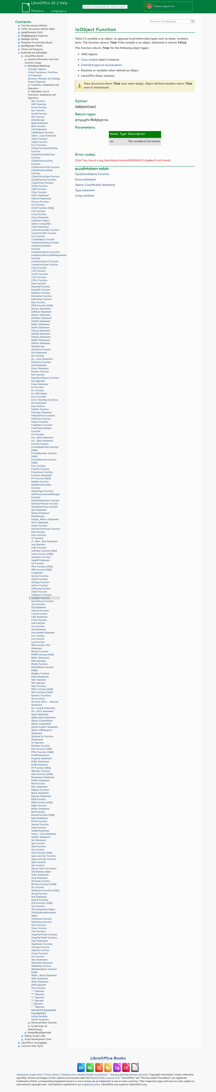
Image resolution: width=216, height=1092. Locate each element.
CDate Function (39, 186)
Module (36, 11)
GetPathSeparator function (45, 500)
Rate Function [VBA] (42, 774)
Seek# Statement (40, 830)
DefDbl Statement (40, 321)
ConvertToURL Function (43, 233)
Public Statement (40, 761)
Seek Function (38, 827)
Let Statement (38, 629)
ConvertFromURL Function (45, 230)
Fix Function (37, 434)
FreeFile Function (40, 469)
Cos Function (38, 236)
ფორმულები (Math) (31, 45)
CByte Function (39, 141)
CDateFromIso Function (43, 179)
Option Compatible (41, 223)
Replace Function (40, 789)
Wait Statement (39, 959)
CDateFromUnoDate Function (42, 172)
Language (57, 11)
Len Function (38, 626)
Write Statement (40, 981)
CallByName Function (42, 132)
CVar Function (38, 277)
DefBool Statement (41, 311)
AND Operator (38, 104)
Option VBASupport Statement (41, 731)
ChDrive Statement (41, 198)
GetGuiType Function (42, 491)
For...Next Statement (42, 437)
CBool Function (39, 138)
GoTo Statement (39, 522)
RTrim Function (39, 821)
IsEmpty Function (40, 582)
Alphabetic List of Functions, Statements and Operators (42, 95)
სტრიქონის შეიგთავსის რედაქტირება (43, 1011)
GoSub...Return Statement (45, 519)
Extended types (91, 65)
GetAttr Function (40, 481)
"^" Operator (38, 1006)
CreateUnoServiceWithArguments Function (45, 257)
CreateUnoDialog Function (45, 242)
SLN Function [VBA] (41, 852)
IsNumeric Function (41, 594)
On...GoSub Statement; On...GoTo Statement (43, 709)
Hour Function (38, 535)
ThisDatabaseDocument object (43, 914)
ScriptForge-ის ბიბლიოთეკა (37, 1027)
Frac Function (38, 465)
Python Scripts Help (34, 1035)
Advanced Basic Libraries (44, 1022)
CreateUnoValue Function (44, 264)
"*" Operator (37, 994)
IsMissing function (40, 588)
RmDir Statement (40, 808)
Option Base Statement (43, 717)
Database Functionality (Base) (36, 42)
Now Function (38, 686)
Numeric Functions (41, 695)
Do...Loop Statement (42, 359)
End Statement (39, 365)
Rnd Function (38, 811)
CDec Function (39, 192)
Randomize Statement (42, 777)
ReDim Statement (40, 780)
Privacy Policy (51, 1074)
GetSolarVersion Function (44, 503)
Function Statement (41, 475)
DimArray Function (41, 349)
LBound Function (40, 610)
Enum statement (85, 179)
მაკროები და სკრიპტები (34, 52)
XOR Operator (38, 984)
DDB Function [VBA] (42, 305)
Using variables (84, 195)
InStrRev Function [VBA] (44, 550)
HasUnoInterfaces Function (45, 528)
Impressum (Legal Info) (29, 1074)
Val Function (37, 956)
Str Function (37, 887)
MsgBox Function (40, 673)
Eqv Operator (38, 381)
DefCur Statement (40, 314)
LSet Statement (39, 616)
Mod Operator (38, 660)
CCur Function (38, 145)
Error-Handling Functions (44, 399)
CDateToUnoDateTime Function (43, 156)
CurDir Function (39, 274)
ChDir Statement (40, 195)
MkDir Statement (40, 657)
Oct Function (38, 698)
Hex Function (38, 531)
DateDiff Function (40, 289)
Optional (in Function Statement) (42, 738)
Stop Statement (39, 877)
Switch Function (39, 899)
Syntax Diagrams (37, 81)
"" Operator (37, 1003)
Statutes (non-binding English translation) (84, 1074)
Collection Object (40, 220)
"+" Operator (38, 997)
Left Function (38, 623)
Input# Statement (40, 560)
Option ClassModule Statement (95, 185)
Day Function (38, 302)
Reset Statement (40, 793)
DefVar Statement (40, 343)
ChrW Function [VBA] (42, 208)
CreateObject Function (43, 239)
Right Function (38, 805)
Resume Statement (41, 796)
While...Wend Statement (44, 975)
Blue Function (38, 126)
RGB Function (38, 799)
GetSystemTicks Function (44, 506)
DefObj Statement (40, 333)
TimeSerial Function (41, 918)
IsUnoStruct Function (42, 601)
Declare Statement (41, 308)
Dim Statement (39, 352)
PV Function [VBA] (41, 767)
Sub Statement (39, 896)
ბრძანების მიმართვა (39, 65)
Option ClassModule (41, 720)
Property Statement (41, 758)
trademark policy (91, 1084)
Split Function (38, 862)
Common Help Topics (32, 1046)
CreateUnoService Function (45, 252)
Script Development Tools (37, 1039)
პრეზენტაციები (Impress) (34, 35)
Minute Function (39, 651)
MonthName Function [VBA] (42, 669)
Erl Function (37, 387)
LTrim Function (39, 620)
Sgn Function (38, 843)
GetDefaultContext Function (41, 486)
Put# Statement (39, 764)
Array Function (38, 107)
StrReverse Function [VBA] (45, 890)
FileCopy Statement (41, 412)
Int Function (37, 563)
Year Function (38, 988)
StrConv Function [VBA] (43, 884)
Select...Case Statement (43, 135)
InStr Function (38, 547)
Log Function (38, 642)
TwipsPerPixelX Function (44, 934)
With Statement (39, 978)
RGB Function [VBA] (42, 802)
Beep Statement (39, 123)
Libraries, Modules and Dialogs (44, 78)
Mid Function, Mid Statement (40, 647)
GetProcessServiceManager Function (45, 496)
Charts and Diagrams (32, 49)
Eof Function (38, 374)
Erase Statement (39, 384)
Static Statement (40, 874)
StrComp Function (40, 881)
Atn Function (38, 116)
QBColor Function (40, 771)
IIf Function (37, 538)
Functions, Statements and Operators (43, 86)
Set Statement (38, 840)
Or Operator (37, 742)
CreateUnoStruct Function (45, 261)
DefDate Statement (41, 318)
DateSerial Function (41, 296)
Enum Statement (40, 368)
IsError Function (39, 585)
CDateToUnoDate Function (45, 176)
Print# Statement (40, 755)
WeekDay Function (41, 966)
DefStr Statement (40, 340)
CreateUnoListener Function (41, 247)
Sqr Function (38, 865)
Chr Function (38, 204)
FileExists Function (41, 418)
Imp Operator (38, 544)
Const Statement (40, 226)
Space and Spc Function (43, 855)
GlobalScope (37, 119)
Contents (23, 21)
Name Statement (40, 676)
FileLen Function (39, 421)
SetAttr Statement (40, 837)
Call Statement (39, 129)
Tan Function (38, 906)
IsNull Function (39, 591)
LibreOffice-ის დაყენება (34, 1042)
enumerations (113, 65)
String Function (39, 893)
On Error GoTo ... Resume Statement (44, 703)
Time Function (38, 925)
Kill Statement (38, 607)
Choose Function (40, 201)
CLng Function (38, 214)
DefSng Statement (41, 336)
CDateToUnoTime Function (45, 167)
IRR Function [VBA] (41, 569)
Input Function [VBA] (42, 554)
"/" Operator (37, 1000)
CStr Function (38, 270)
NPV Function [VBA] (42, 692)
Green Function (39, 525)
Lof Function (37, 638)
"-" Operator (37, 991)
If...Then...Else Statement (44, 541)
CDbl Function (38, 189)
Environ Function (40, 371)
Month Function (39, 664)
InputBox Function (41, 557)
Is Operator (37, 572)
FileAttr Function (40, 409)
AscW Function (39, 113)
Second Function (40, 824)
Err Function (37, 390)
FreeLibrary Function (42, 472)
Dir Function (37, 355)
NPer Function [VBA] (42, 689)
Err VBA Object (39, 393)
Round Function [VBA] (43, 815)
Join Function (38, 604)
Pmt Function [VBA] (41, 749)
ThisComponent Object (43, 909)
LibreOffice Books (108, 1058)
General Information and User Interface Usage (42, 61)
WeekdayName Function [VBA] (44, 971)
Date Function (38, 283)
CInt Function (38, 211)
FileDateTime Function (43, 415)
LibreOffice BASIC (34, 56)
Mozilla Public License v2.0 (105, 1077)
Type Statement (39, 940)
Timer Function (39, 928)
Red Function (38, 783)
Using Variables (39, 1016)
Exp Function (38, 406)
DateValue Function (41, 299)
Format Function (39, 443)
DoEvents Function (41, 362)
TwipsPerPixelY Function (44, 937)
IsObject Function (40, 598)
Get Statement (38, 509)
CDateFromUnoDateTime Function (44, 150)
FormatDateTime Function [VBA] (44, 448)
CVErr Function (39, 280)
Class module (89, 59)
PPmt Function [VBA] (42, 752)
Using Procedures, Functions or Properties (43, 74)
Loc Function (38, 635)
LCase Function (39, 613)
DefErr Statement (40, 324)
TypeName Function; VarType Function (42, 945)
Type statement (85, 190)
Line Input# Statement (43, 632)
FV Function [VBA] (41, 478)
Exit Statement (39, 403)
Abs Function (38, 101)
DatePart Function (40, 292)
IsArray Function (39, 576)
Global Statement (40, 513)
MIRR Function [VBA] (42, 654)
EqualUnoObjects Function (45, 377)
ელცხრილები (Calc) (32, 32)
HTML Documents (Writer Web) (38, 29)
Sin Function (37, 849)
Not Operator (38, 682)
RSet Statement (39, 818)
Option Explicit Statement (44, 726)
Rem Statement (39, 786)
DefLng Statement (40, 330)
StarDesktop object (41, 871)
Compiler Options (37, 69)
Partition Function (40, 745)
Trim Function (38, 931)
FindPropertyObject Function (41, 430)
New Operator (38, 679)
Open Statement (39, 714)
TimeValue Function (41, 922)
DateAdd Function (40, 286)
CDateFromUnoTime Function (42, 162)
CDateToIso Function (42, 182)
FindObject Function (41, 425)
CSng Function (39, 267)
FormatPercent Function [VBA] (43, 461)
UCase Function (39, 953)
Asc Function (38, 110)
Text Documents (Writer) (34, 25)
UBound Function (40, 950)
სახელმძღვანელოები (39, 1032)
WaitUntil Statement (42, 962)
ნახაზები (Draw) (29, 39)
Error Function (38, 396)
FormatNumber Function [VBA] (44, 455)
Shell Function (38, 846)
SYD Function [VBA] (41, 903)
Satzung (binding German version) (128, 1074)
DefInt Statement (40, 327)
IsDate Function (39, 579)
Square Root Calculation (44, 868)
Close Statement (40, 217)
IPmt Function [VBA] (42, 566)
